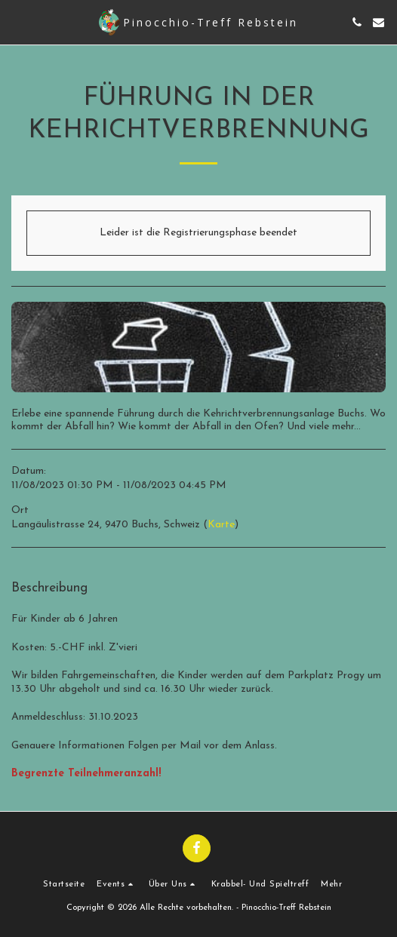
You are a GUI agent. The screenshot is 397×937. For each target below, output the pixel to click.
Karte (221, 524)
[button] (16, 22)
